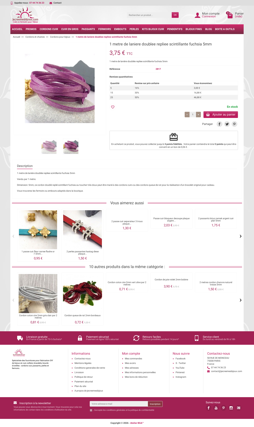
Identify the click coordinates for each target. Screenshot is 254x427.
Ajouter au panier (220, 114)
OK (175, 15)
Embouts (120, 29)
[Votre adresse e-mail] (119, 404)
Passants (88, 29)
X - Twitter (181, 363)
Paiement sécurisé (84, 381)
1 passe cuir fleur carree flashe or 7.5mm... (38, 252)
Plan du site (80, 386)
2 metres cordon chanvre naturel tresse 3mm (216, 283)
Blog (208, 29)
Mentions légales (83, 363)
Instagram (181, 377)
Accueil (17, 29)
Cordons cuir (49, 29)
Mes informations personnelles (140, 372)
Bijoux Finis (194, 29)
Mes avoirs (130, 363)
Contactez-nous (83, 358)
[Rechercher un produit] (149, 15)
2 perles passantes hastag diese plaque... (83, 252)
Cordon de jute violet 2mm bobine (171, 279)
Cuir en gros (69, 29)
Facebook (180, 358)
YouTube (180, 367)
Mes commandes (133, 358)
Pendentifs (174, 29)
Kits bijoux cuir (153, 29)
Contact (56, 2)
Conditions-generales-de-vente (90, 367)
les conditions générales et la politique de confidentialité (128, 410)
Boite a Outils (225, 29)
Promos (31, 29)
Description (25, 166)
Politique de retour (84, 377)
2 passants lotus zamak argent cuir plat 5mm (216, 219)
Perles (134, 29)
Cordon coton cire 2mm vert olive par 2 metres (127, 283)
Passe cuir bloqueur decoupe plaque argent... (171, 219)
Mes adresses (132, 367)
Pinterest (180, 372)
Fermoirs (104, 29)
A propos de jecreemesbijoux (89, 390)
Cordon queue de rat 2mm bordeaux (82, 315)
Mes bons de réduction (136, 377)
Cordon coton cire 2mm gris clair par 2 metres (38, 316)
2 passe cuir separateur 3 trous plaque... (127, 222)
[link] (219, 124)
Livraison (79, 372)
